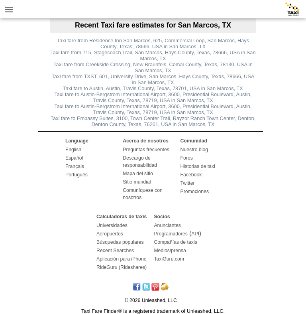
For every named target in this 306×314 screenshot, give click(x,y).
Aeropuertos (109, 234)
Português (76, 175)
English (73, 149)
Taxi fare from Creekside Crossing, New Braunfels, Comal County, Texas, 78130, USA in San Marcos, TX (153, 67)
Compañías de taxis (175, 242)
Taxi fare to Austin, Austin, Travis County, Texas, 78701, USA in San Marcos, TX (153, 88)
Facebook (191, 175)
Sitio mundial (137, 182)
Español (74, 158)
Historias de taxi (197, 166)
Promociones (194, 191)
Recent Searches (115, 250)
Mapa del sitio (138, 173)
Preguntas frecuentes (146, 149)
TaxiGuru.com (169, 259)
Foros (186, 158)
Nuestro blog (194, 149)
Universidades (112, 225)
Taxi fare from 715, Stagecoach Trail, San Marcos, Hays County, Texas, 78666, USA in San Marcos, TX (152, 55)
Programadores (171, 234)
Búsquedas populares (120, 242)
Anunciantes (167, 225)
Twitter (187, 183)
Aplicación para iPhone (121, 259)
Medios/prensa (170, 250)
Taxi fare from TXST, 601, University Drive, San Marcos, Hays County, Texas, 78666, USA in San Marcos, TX (153, 79)
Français (74, 166)
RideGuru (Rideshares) (121, 267)
